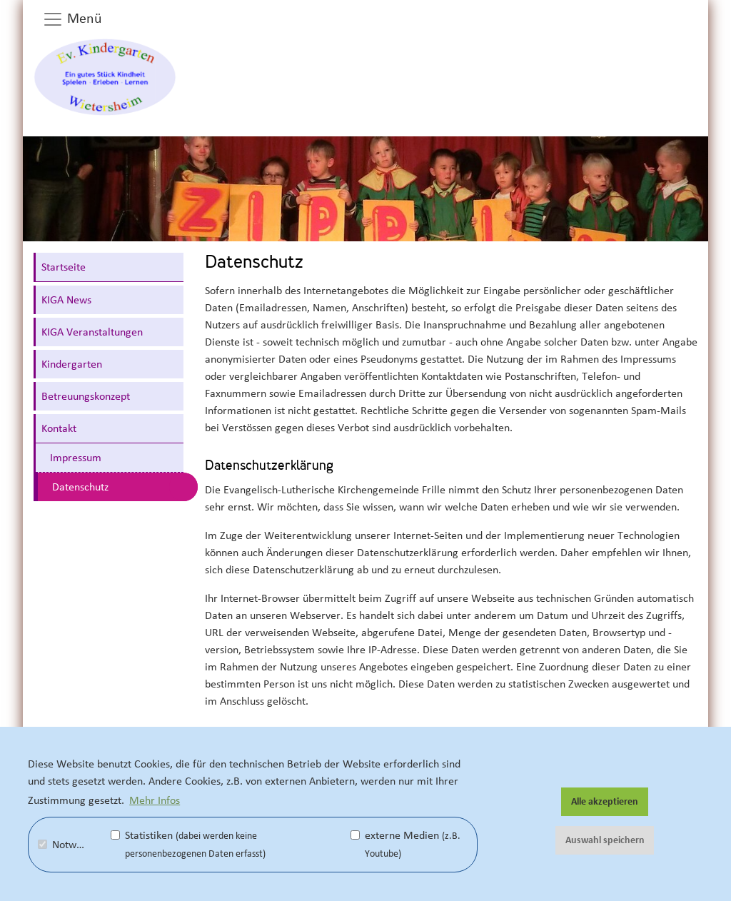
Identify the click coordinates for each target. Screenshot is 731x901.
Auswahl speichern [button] (605, 840)
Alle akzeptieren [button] (604, 802)
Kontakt (58, 428)
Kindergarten (71, 364)
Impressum (75, 457)
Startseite (63, 267)
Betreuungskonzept (85, 396)
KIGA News (66, 300)
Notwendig (70, 844)
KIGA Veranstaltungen (92, 332)
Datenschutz (80, 487)
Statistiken (188, 844)
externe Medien (405, 844)
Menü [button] (72, 19)
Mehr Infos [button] (154, 800)
